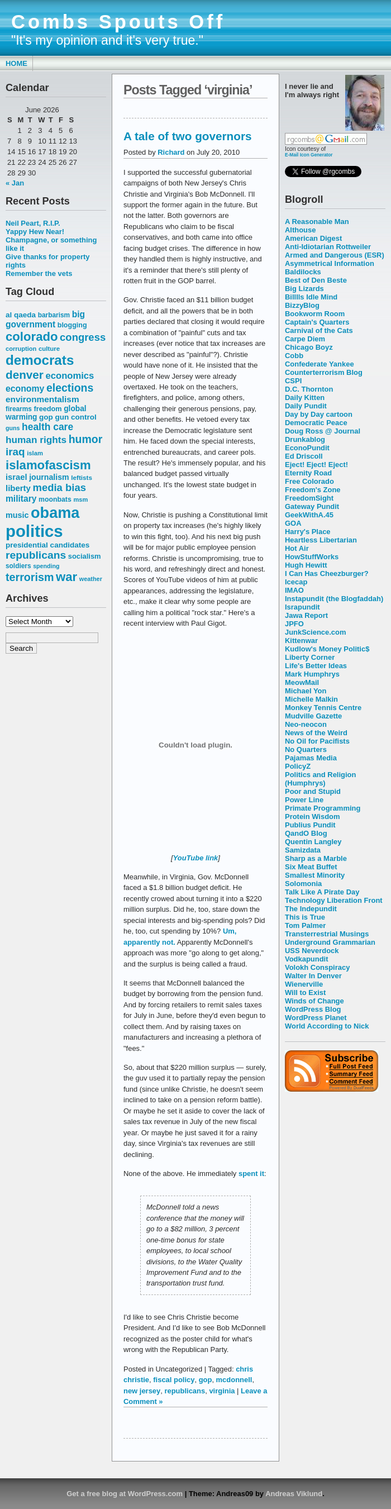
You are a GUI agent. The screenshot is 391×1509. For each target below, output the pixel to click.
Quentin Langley (313, 841)
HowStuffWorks (311, 557)
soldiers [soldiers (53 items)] (18, 566)
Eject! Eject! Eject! (316, 464)
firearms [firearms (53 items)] (19, 409)
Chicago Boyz (309, 347)
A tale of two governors (187, 136)
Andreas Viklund (293, 1493)
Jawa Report (306, 615)
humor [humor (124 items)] (86, 439)
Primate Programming (322, 808)
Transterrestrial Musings (327, 934)
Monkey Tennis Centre (323, 707)
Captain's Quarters (317, 322)
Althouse (300, 230)
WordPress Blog (313, 1009)
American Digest (313, 238)
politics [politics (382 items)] (34, 531)
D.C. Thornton (309, 389)
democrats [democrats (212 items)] (40, 360)
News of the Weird (316, 733)
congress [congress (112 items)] (83, 337)
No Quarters (306, 749)
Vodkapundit (306, 959)
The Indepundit (311, 909)
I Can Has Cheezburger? (327, 573)
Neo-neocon (306, 724)
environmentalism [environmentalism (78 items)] (42, 399)
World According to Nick (327, 1026)
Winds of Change (314, 1001)
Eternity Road (308, 473)
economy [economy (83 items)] (25, 388)
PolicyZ (298, 766)
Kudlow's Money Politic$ (327, 649)
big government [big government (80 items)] (45, 319)
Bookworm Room (315, 314)
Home (16, 63)
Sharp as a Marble (316, 858)
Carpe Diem (305, 339)
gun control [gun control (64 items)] (75, 417)
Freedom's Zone (313, 489)
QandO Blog (306, 833)
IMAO (294, 590)
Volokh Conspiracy (317, 967)
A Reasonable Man (317, 221)
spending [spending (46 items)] (46, 566)
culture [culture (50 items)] (49, 348)
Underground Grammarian (330, 942)
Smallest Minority (315, 875)
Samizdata (303, 850)
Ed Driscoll (304, 456)
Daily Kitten (305, 397)
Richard (171, 152)
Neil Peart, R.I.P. (33, 223)
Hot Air (297, 548)
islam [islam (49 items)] (35, 453)
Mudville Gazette (313, 716)
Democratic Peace (316, 422)
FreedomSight (309, 498)
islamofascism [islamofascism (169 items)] (48, 465)
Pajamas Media (311, 758)
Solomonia (303, 883)
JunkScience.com (315, 632)
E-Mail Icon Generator (309, 155)
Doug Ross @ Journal (322, 431)
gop (205, 1379)
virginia (222, 1391)
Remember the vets (39, 273)
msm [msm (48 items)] (80, 499)
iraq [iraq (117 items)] (15, 452)
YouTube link (195, 858)
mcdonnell (234, 1379)
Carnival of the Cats (319, 330)
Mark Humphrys (312, 674)
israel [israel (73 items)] (16, 477)
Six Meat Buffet (311, 867)
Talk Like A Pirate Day (322, 892)
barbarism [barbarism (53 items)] (54, 315)
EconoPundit (307, 448)
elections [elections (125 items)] (69, 388)
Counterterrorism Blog (324, 372)
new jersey (141, 1391)
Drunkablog (305, 439)
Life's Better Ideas (316, 665)
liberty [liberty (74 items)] (18, 488)
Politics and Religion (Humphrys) (320, 778)
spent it (251, 1173)
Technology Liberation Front (334, 900)
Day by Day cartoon (318, 414)
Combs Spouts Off (118, 21)
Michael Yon (305, 691)
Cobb (294, 355)
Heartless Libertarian (321, 540)
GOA (293, 523)
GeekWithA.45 (309, 515)
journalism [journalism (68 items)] (49, 477)
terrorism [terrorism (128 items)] (30, 577)
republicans (184, 1391)
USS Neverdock (311, 950)
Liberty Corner (310, 657)
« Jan (15, 183)
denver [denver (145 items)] (25, 374)
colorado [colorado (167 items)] (32, 337)
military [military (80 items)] (21, 498)
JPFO (294, 624)
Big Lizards (304, 288)
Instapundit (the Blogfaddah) (334, 598)
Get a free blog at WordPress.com (124, 1493)
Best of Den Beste (316, 280)
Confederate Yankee (319, 364)
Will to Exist (305, 992)
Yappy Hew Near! (35, 231)
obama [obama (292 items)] (55, 512)
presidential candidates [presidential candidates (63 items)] (47, 545)
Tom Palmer (305, 925)
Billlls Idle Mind (311, 297)
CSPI (293, 381)
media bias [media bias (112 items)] (59, 487)
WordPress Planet (316, 1017)
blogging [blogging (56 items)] (72, 325)
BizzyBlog (302, 305)
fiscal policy (173, 1379)
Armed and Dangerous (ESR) (334, 255)
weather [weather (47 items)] (90, 578)
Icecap (296, 582)
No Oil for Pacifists (317, 741)
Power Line (304, 800)
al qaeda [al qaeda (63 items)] (21, 315)
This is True (305, 917)
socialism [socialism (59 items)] (84, 556)
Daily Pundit (306, 406)
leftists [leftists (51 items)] (81, 477)
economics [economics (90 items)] (70, 375)
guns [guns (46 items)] (13, 428)
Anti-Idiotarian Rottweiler (328, 246)
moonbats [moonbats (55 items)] (55, 499)
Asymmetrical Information (329, 263)
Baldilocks (303, 272)
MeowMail (302, 682)
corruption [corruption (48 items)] (21, 348)
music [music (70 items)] (17, 515)
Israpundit (302, 607)
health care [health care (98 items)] (47, 426)
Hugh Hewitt (306, 565)
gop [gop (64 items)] (46, 417)
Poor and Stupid (313, 791)
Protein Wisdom (312, 816)
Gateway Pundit (312, 506)
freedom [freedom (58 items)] (47, 408)
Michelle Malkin (311, 699)
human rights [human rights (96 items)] (36, 439)
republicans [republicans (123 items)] (36, 555)
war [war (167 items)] (66, 577)
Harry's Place (308, 531)
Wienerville (304, 984)
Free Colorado (309, 481)
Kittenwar (301, 640)
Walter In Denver (313, 976)
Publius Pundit (310, 825)
